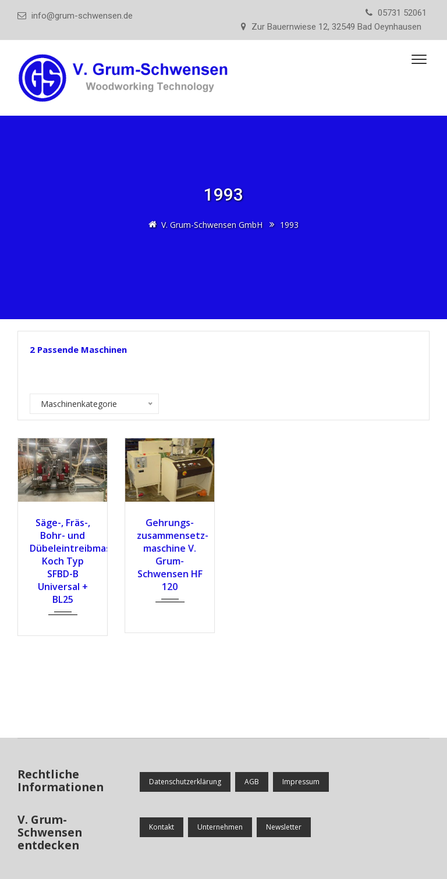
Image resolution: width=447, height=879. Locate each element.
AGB (251, 782)
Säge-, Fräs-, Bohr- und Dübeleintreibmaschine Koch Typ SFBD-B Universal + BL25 (62, 561)
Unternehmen (220, 827)
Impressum (301, 782)
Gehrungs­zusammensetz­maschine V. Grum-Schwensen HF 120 (169, 554)
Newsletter (283, 827)
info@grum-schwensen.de (82, 15)
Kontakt (161, 827)
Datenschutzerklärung (185, 782)
